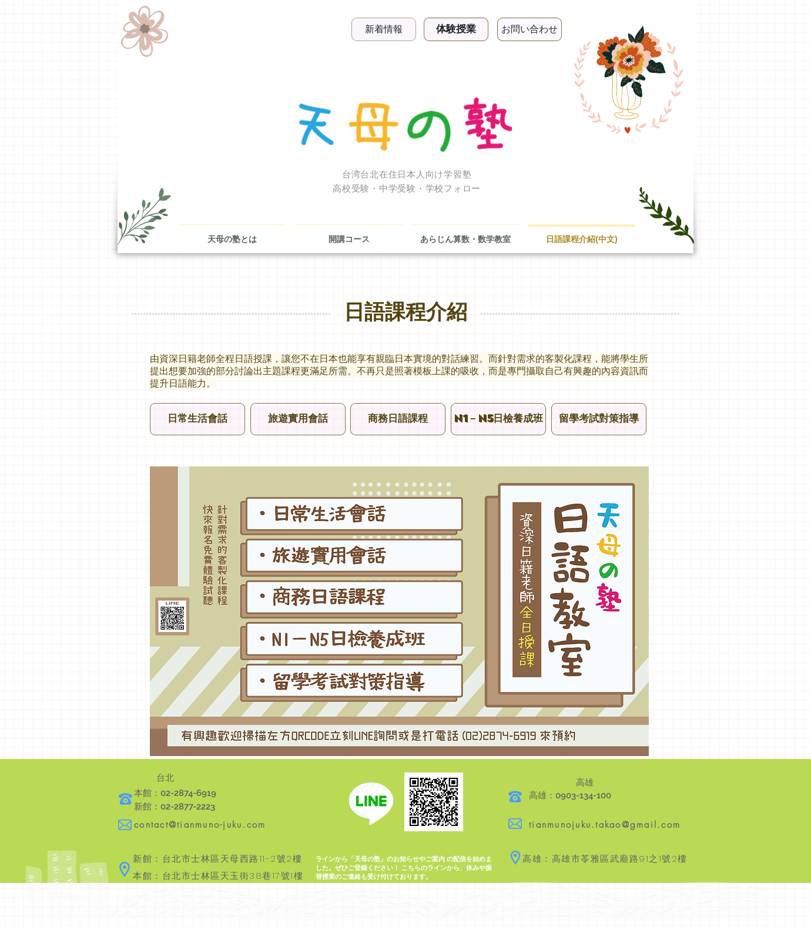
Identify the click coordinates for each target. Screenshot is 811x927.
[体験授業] (456, 29)
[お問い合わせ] (529, 29)
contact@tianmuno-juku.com (200, 825)
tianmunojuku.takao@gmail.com (605, 825)
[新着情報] (383, 29)
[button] (197, 419)
